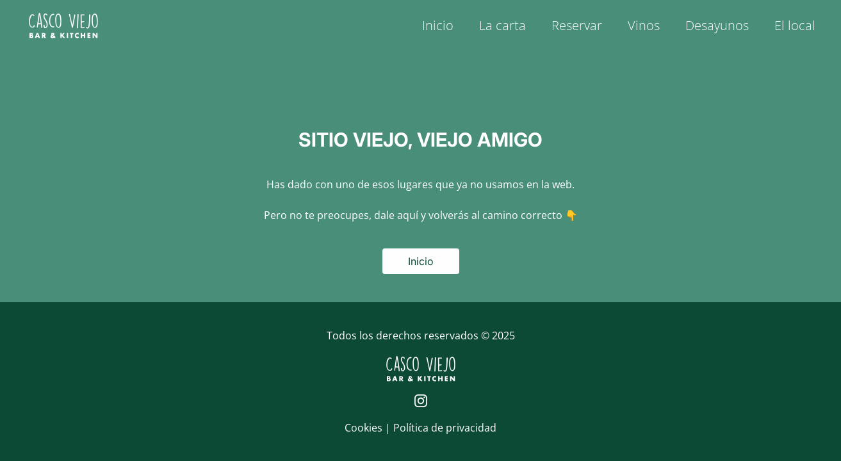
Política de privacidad (444, 428)
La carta (502, 25)
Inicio (437, 25)
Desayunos (717, 25)
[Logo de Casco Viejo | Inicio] (63, 25)
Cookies (365, 428)
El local (794, 25)
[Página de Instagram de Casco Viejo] (420, 400)
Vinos (644, 25)
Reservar (576, 25)
